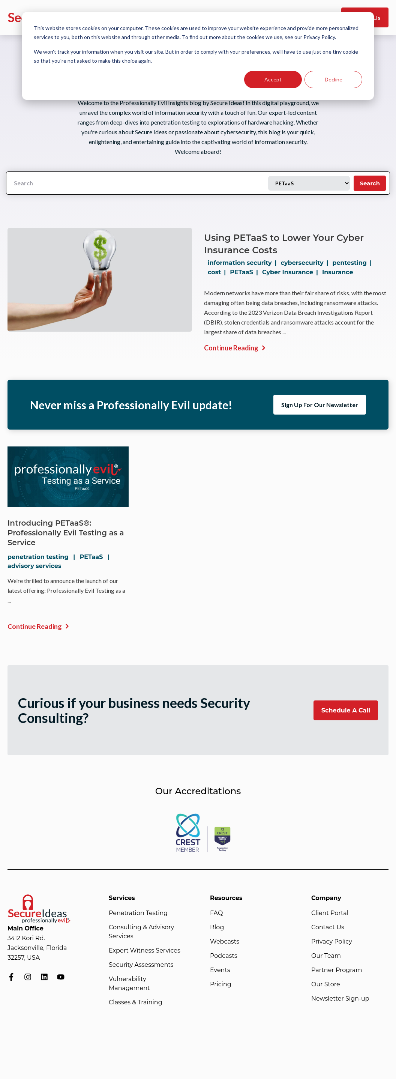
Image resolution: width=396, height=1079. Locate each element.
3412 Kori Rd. (26, 938)
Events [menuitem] (220, 970)
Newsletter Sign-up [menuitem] (340, 998)
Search (370, 183)
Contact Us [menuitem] (327, 927)
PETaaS (91, 557)
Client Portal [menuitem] (329, 913)
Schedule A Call (345, 710)
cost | (218, 272)
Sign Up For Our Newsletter (319, 404)
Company (326, 898)
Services (122, 898)
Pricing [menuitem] (220, 984)
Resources (226, 898)
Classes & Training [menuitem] (135, 1002)
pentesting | (353, 262)
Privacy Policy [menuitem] (331, 941)
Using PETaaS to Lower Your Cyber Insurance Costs (284, 243)
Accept (273, 79)
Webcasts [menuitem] (224, 941)
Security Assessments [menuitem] (141, 964)
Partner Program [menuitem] (336, 970)
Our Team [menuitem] (326, 955)
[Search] (137, 183)
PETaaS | (245, 272)
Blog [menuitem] (217, 927)
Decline (333, 79)
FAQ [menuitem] (216, 913)
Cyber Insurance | (291, 272)
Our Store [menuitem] (325, 984)
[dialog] (198, 56)
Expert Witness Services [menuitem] (144, 950)
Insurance (337, 272)
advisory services (34, 566)
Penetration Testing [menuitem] (138, 913)
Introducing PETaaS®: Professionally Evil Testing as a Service (66, 532)
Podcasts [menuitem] (223, 955)
